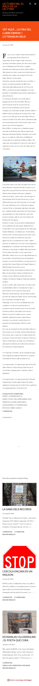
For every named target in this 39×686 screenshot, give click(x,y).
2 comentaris (19, 597)
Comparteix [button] (7, 411)
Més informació (8, 534)
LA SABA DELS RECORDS (16, 509)
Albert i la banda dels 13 (12, 396)
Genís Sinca (21, 402)
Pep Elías (5, 408)
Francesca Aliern (9, 402)
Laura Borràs (8, 405)
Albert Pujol (7, 399)
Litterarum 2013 (20, 405)
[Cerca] (30, 4)
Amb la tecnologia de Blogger (19, 680)
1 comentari (19, 532)
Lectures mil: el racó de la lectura (13, 6)
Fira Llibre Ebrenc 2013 (22, 399)
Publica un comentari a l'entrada (16, 665)
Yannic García (16, 408)
